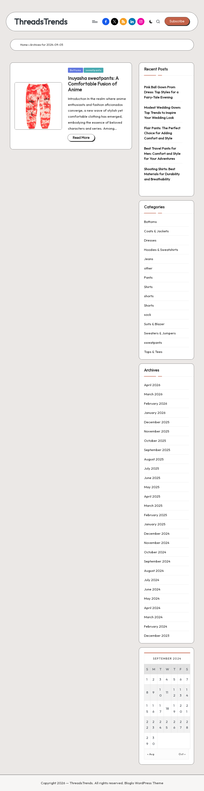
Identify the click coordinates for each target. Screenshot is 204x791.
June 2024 (152, 589)
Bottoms (75, 70)
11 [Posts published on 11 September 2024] (167, 692)
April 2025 (152, 496)
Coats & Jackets (156, 231)
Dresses (150, 240)
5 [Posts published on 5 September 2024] (174, 679)
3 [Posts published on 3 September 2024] (160, 679)
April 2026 (152, 385)
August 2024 (154, 570)
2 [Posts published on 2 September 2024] (153, 679)
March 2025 (153, 505)
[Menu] (94, 21)
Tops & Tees (153, 352)
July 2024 (151, 580)
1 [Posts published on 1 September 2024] (146, 679)
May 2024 (152, 598)
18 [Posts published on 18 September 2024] (167, 708)
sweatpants (93, 70)
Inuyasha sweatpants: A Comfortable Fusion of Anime (93, 84)
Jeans (148, 259)
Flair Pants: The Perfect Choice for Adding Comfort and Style (162, 133)
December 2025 (156, 422)
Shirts (148, 287)
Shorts (149, 305)
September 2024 (157, 561)
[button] (177, 21)
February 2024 (155, 626)
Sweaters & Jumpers (160, 333)
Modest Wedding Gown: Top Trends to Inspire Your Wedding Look (162, 112)
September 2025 (157, 450)
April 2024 (152, 608)
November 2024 (156, 543)
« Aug (150, 754)
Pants (148, 277)
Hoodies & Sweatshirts (161, 249)
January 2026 (155, 412)
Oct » (182, 754)
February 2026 (155, 403)
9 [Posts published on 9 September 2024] (153, 692)
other (148, 268)
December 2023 (156, 635)
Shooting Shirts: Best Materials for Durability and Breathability (162, 174)
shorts (149, 296)
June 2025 (152, 478)
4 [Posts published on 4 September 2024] (167, 679)
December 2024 (157, 533)
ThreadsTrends (40, 21)
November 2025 (156, 431)
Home (24, 45)
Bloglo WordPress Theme (144, 783)
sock (147, 314)
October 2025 (155, 440)
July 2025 (151, 468)
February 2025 (155, 515)
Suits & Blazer (154, 324)
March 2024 (153, 617)
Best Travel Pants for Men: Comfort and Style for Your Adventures (162, 153)
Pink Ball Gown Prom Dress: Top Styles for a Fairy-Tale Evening (161, 92)
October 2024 (155, 552)
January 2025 (154, 524)
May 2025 (151, 487)
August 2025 (154, 459)
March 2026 (153, 394)
